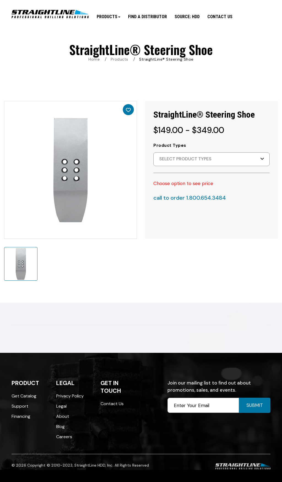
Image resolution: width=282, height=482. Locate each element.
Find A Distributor (147, 16)
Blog (60, 426)
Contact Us (219, 16)
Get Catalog (24, 396)
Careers (64, 437)
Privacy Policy (70, 396)
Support (20, 406)
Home (94, 59)
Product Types (169, 145)
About (62, 416)
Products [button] (108, 16)
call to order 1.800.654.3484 (189, 197)
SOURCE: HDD (187, 16)
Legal (61, 406)
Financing (21, 416)
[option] (70, 170)
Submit (254, 405)
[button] (211, 159)
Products (119, 59)
